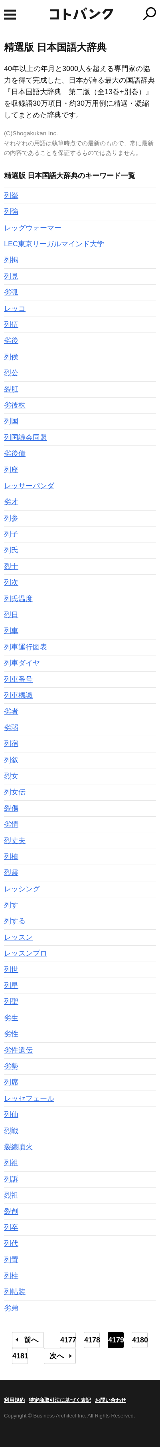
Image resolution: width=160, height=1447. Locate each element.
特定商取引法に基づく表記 (60, 1400)
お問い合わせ (110, 1400)
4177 (68, 1340)
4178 (92, 1340)
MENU (10, 15)
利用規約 (14, 1400)
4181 (20, 1356)
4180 (140, 1340)
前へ (31, 1340)
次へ (56, 1356)
